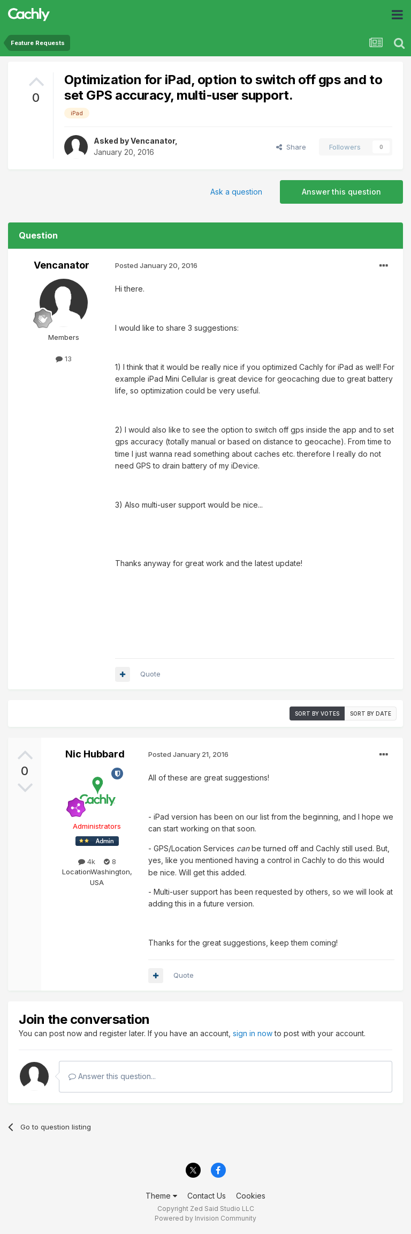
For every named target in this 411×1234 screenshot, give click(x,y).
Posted (156, 265)
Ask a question (236, 191)
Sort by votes (317, 713)
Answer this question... (112, 1076)
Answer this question (341, 191)
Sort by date (370, 713)
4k (86, 861)
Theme (161, 1195)
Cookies (250, 1195)
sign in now (252, 1033)
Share (291, 147)
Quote (150, 674)
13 (64, 358)
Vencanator (153, 140)
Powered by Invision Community (205, 1218)
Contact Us (206, 1195)
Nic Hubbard (95, 754)
